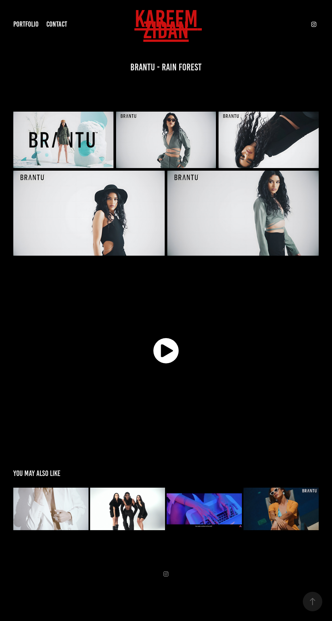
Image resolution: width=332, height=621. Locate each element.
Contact (56, 24)
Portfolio (26, 24)
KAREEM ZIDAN (168, 24)
